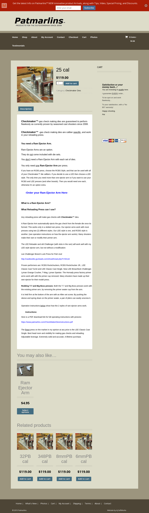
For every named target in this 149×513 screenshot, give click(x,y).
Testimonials (18, 45)
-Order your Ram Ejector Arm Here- (46, 192)
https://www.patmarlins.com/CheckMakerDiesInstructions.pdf (47, 322)
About (34, 37)
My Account (47, 37)
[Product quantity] (59, 83)
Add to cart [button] (25, 479)
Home (15, 37)
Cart (84, 37)
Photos (93, 37)
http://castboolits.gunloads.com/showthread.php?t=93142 (45, 259)
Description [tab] (26, 109)
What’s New (31, 503)
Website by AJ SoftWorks (116, 510)
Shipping (77, 503)
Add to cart (71, 83)
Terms (88, 503)
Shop (24, 37)
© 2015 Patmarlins (19, 510)
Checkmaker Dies (73, 90)
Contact (61, 37)
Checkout (73, 37)
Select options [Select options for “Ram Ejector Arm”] (25, 411)
